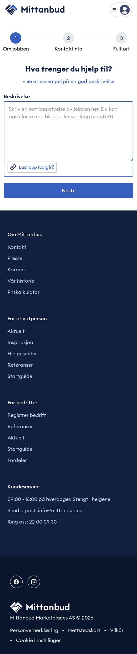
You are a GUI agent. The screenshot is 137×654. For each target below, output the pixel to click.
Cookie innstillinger (38, 640)
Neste (69, 190)
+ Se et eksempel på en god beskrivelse (68, 81)
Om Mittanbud (25, 234)
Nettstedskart (84, 630)
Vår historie (21, 281)
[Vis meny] (121, 10)
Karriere (17, 269)
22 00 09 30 (43, 521)
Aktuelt (16, 331)
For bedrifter (22, 402)
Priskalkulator (24, 292)
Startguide (20, 376)
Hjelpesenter (22, 353)
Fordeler (17, 460)
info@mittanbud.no (60, 510)
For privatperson (27, 318)
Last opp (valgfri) (32, 167)
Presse (15, 258)
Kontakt (17, 247)
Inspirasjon (20, 342)
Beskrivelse (17, 96)
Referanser (20, 365)
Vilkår (117, 630)
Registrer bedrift (27, 415)
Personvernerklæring (34, 630)
